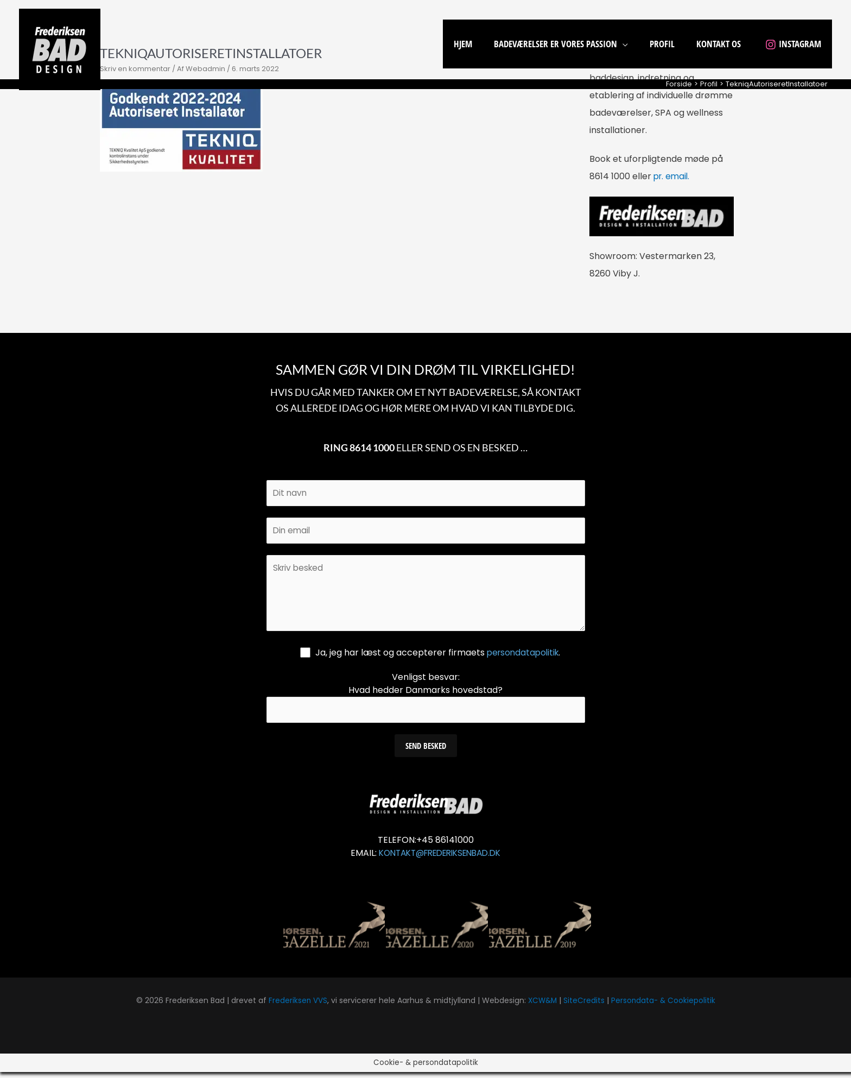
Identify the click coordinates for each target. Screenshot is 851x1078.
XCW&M (541, 1006)
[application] (633, 43)
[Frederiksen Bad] (59, 48)
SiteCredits (584, 1006)
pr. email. (672, 176)
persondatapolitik (523, 657)
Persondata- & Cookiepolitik (664, 1006)
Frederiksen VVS (296, 1006)
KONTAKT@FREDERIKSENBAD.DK (440, 859)
